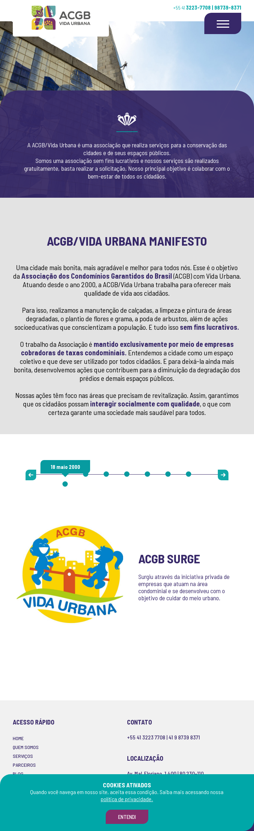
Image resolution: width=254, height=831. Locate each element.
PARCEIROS (24, 765)
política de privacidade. (127, 799)
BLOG (18, 774)
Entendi (127, 817)
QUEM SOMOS (26, 747)
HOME (18, 738)
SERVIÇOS (23, 756)
